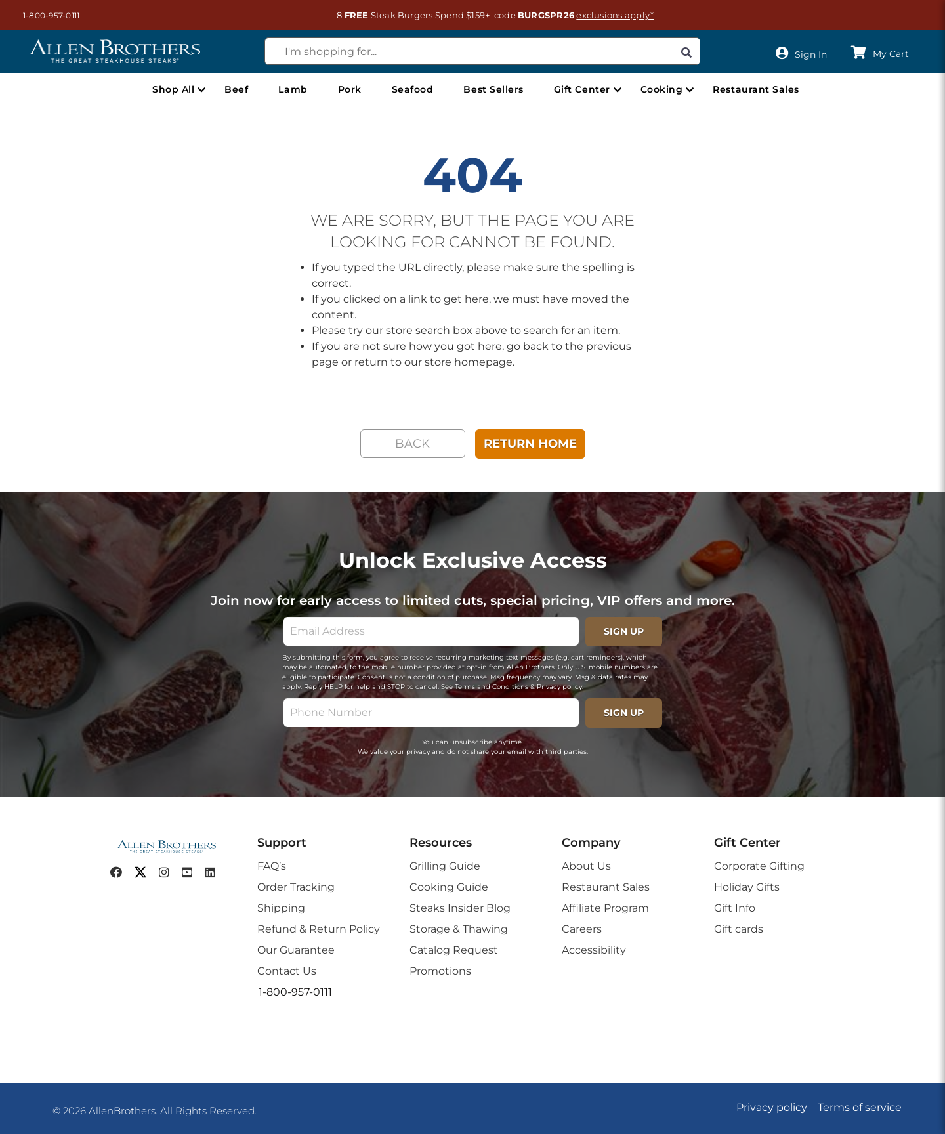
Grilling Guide (445, 866)
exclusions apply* (615, 15)
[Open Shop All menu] (201, 89)
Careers (582, 929)
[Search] (686, 51)
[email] (431, 631)
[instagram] (164, 873)
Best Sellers (493, 89)
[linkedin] (210, 873)
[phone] (431, 712)
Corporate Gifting (759, 866)
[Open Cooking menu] (690, 89)
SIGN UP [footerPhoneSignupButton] (624, 713)
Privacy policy (559, 686)
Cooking (661, 89)
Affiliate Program (605, 908)
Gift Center (582, 89)
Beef (236, 89)
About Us (586, 866)
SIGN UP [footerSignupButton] (624, 631)
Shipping (281, 908)
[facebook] (116, 873)
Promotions (440, 971)
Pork (350, 89)
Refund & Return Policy (318, 929)
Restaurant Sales (756, 89)
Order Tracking (296, 887)
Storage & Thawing (459, 929)
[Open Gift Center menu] (617, 89)
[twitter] (140, 873)
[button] (44, 15)
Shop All (173, 89)
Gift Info (734, 908)
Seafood (413, 89)
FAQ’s (271, 866)
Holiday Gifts (747, 887)
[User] (804, 53)
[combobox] (482, 51)
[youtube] (187, 873)
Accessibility (594, 950)
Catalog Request (454, 950)
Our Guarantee (296, 950)
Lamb (292, 89)
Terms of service (860, 1107)
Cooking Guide (449, 887)
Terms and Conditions (491, 686)
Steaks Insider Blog (460, 908)
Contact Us (286, 971)
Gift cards (738, 929)
